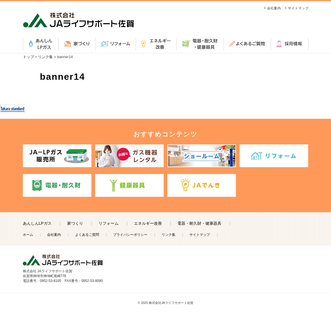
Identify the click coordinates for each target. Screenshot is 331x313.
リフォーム (115, 44)
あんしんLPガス (40, 44)
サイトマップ (298, 8)
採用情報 (289, 44)
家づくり (76, 44)
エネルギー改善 (156, 44)
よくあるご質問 (247, 44)
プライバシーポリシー (130, 235)
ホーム (28, 235)
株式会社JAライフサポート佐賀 (171, 302)
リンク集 (168, 235)
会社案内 (274, 8)
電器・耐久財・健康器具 (200, 44)
